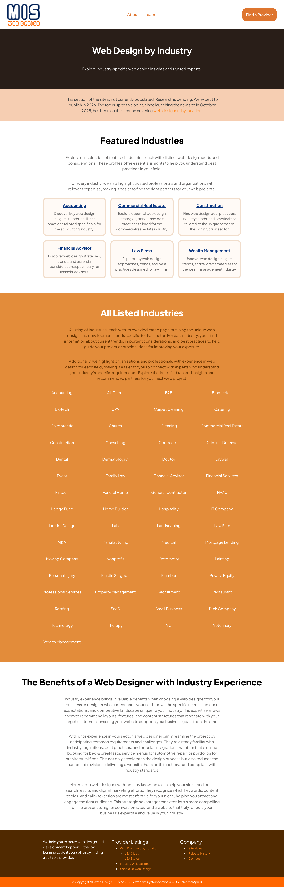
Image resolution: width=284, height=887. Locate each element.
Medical (169, 542)
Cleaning (169, 425)
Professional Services (62, 591)
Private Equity (222, 575)
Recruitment (169, 591)
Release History (199, 853)
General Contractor (168, 492)
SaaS (115, 608)
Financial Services (222, 475)
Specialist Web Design (135, 869)
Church (115, 425)
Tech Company (222, 608)
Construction (209, 205)
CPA (115, 409)
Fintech (62, 492)
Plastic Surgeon (115, 575)
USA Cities (131, 853)
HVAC (222, 492)
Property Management (115, 591)
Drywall (222, 459)
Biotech (62, 409)
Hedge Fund (62, 508)
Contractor (169, 442)
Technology (62, 625)
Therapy (115, 625)
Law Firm (222, 525)
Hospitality (169, 508)
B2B (168, 392)
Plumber (168, 575)
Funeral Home (115, 492)
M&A (62, 542)
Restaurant (222, 591)
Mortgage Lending (222, 542)
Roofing (62, 608)
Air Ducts (115, 392)
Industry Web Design (134, 863)
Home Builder (115, 508)
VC (168, 625)
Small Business (168, 608)
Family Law (115, 475)
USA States (132, 858)
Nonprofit (115, 558)
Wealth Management (209, 250)
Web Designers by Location (139, 848)
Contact (194, 858)
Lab (115, 525)
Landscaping (169, 525)
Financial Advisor (74, 248)
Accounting (74, 205)
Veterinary (222, 625)
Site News (195, 848)
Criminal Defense (222, 442)
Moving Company (62, 558)
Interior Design (62, 525)
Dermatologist (115, 459)
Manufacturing (115, 542)
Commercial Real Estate (142, 205)
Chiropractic (62, 425)
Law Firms (142, 250)
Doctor (168, 459)
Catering (222, 409)
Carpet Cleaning (169, 409)
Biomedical (222, 392)
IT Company (222, 508)
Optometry (168, 558)
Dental (62, 459)
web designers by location (177, 110)
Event (62, 475)
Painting (222, 558)
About (133, 14)
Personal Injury (62, 575)
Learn (150, 14)
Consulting (115, 442)
